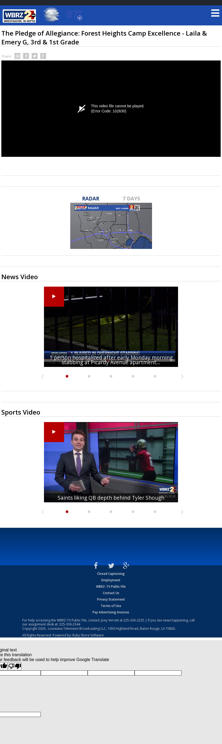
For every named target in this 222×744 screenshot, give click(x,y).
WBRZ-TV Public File (111, 586)
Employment (110, 580)
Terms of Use (111, 605)
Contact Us (111, 593)
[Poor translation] (15, 666)
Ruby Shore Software (88, 635)
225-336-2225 (133, 620)
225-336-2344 (69, 624)
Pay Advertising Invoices (111, 612)
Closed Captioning (111, 573)
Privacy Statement (111, 599)
